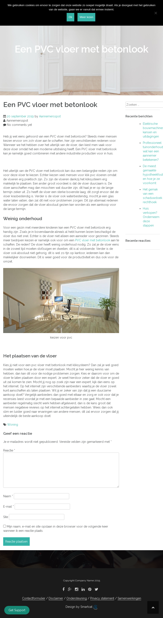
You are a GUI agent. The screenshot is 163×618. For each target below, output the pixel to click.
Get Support (16, 610)
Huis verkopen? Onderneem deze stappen (151, 217)
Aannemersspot (50, 116)
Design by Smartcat (81, 607)
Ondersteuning (76, 598)
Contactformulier (33, 598)
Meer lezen (86, 17)
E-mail (8, 506)
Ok (70, 17)
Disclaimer (56, 598)
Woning (12, 424)
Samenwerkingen (129, 598)
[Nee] (155, 13)
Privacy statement (102, 598)
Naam (8, 496)
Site (5, 517)
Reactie (9, 450)
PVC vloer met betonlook (92, 240)
